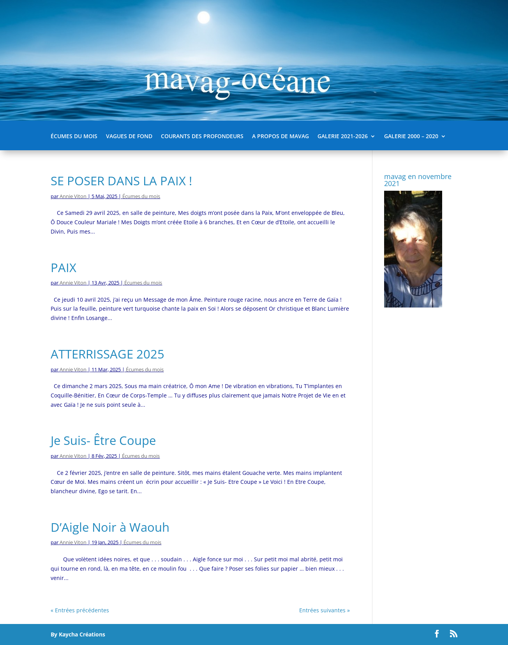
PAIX (63, 267)
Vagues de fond (129, 137)
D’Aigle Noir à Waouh (110, 527)
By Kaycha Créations (78, 634)
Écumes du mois (74, 137)
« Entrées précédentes (80, 610)
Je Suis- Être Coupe (103, 440)
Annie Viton (73, 196)
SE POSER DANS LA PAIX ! (121, 180)
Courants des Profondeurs (202, 137)
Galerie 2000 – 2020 (411, 137)
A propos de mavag (280, 137)
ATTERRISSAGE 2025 (107, 354)
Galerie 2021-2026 (343, 137)
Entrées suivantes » (324, 610)
